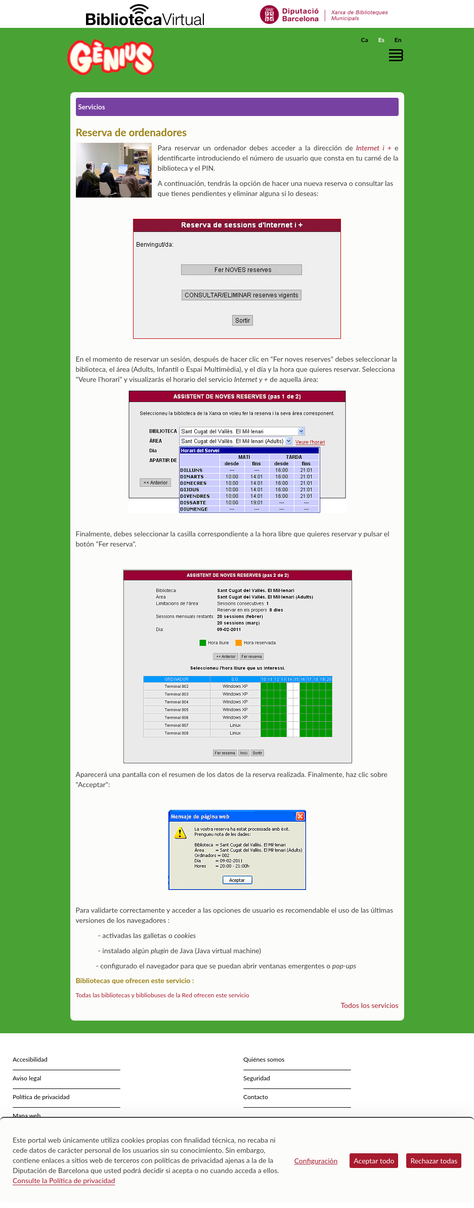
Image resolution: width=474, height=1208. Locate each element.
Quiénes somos (263, 1059)
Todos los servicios (370, 1005)
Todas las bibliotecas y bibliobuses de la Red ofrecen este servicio (162, 995)
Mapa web (26, 1115)
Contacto (255, 1097)
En (398, 40)
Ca (364, 40)
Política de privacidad (41, 1097)
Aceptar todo (374, 1160)
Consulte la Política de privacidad (64, 1180)
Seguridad (256, 1078)
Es (381, 40)
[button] (398, 55)
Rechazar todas (433, 1160)
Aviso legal (27, 1078)
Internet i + (374, 147)
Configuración (316, 1160)
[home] (111, 57)
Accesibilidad (30, 1059)
